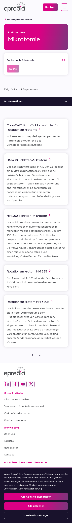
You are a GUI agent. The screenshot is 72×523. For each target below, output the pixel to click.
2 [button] (39, 354)
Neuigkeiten (11, 447)
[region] (36, 495)
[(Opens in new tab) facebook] (15, 384)
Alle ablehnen (36, 505)
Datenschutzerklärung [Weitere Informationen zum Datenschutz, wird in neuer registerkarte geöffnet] (30, 488)
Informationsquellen (16, 399)
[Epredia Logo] (14, 7)
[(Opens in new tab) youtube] (23, 384)
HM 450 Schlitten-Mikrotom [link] (29, 215)
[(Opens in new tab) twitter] (31, 384)
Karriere (9, 440)
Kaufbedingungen (15, 419)
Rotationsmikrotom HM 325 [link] (29, 271)
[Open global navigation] (64, 7)
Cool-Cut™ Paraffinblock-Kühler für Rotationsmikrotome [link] (33, 127)
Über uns (9, 433)
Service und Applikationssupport (24, 406)
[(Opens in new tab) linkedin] (7, 384)
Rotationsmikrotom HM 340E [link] (30, 301)
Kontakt (9, 454)
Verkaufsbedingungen (17, 413)
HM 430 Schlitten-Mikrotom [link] (29, 159)
